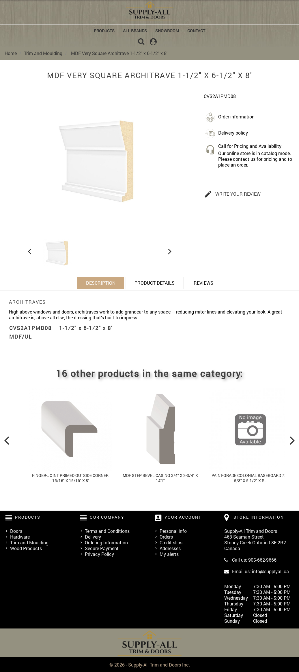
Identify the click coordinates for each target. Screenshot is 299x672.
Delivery (93, 536)
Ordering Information (106, 542)
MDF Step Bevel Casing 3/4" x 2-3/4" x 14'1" (160, 477)
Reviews (203, 283)
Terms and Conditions (107, 531)
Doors (16, 531)
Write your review (232, 194)
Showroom (167, 30)
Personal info (173, 531)
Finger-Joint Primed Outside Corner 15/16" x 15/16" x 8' (70, 477)
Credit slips (171, 542)
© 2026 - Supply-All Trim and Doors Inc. (149, 664)
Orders (166, 536)
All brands (135, 30)
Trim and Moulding (29, 542)
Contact (196, 30)
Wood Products (26, 548)
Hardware (20, 536)
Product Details (154, 283)
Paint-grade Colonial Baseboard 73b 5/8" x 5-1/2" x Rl (250, 477)
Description (100, 283)
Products (104, 30)
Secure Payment (102, 548)
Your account (183, 517)
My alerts (169, 554)
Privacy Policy (99, 554)
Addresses (170, 548)
